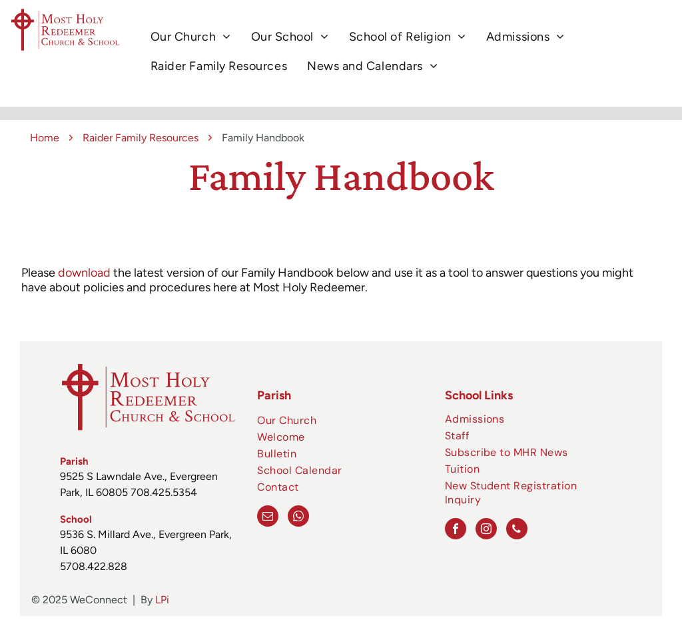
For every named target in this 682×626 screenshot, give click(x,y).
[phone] (516, 530)
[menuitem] (191, 37)
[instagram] (486, 530)
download (84, 272)
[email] (267, 517)
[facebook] (455, 530)
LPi (162, 599)
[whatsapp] (298, 517)
